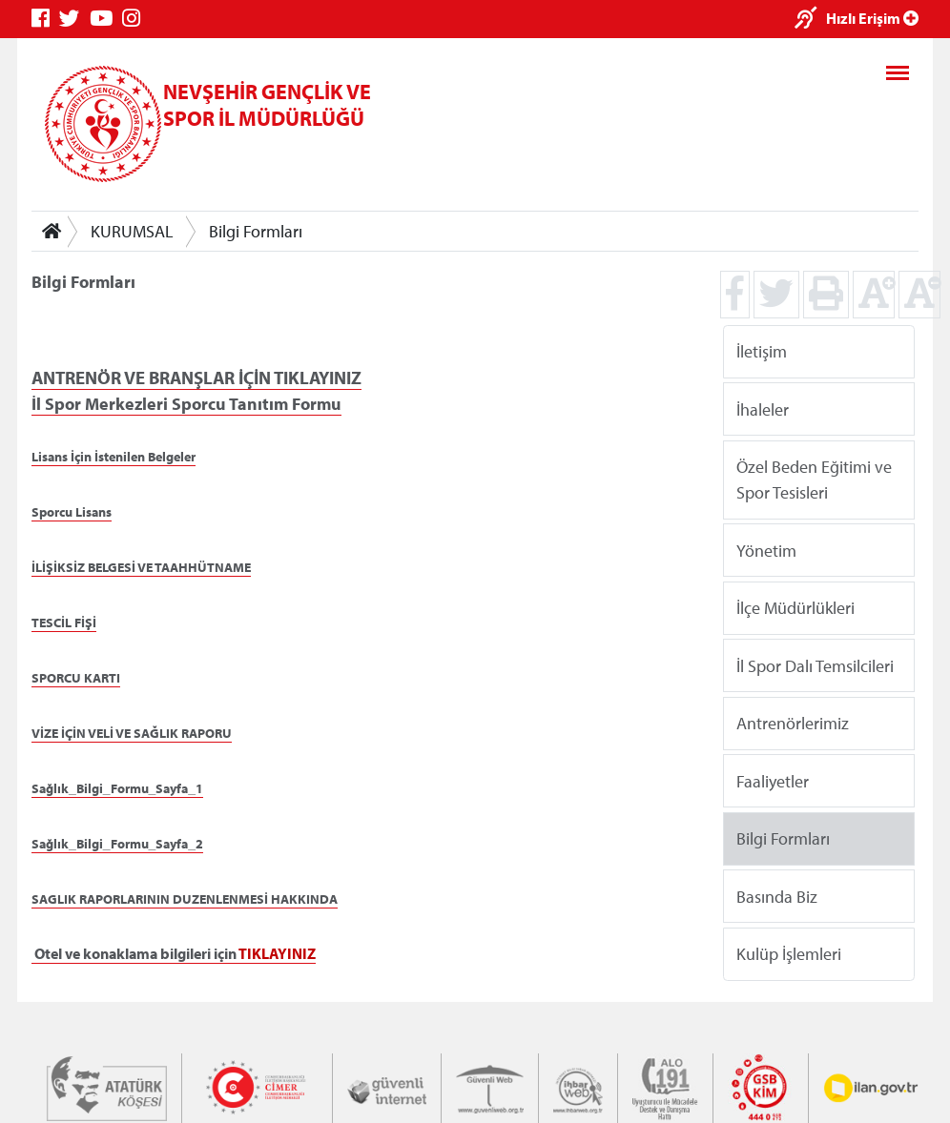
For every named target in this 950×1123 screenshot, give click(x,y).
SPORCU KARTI (75, 677)
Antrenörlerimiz (792, 723)
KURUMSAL (132, 231)
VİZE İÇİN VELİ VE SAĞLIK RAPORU (131, 733)
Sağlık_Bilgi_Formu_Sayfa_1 (117, 788)
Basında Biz (776, 896)
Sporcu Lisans (71, 512)
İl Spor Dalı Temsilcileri (815, 665)
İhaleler (762, 408)
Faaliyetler (772, 780)
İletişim (761, 351)
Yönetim (766, 550)
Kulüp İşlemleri (788, 954)
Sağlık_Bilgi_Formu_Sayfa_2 (117, 843)
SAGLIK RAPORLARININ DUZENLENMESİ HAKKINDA (184, 899)
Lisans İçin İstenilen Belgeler (113, 456)
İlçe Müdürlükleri (795, 608)
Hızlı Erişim (872, 18)
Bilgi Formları (255, 231)
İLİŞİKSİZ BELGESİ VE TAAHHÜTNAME (141, 567)
